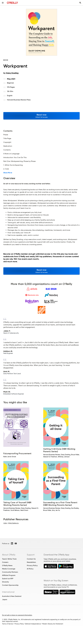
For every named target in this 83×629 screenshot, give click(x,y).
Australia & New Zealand (11, 596)
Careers (5, 562)
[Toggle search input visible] (80, 2)
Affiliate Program (8, 575)
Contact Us (31, 559)
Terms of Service (7, 624)
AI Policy (30, 569)
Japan (4, 599)
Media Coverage (8, 569)
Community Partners (10, 572)
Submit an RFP (7, 578)
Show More (7, 173)
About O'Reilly (8, 554)
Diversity (5, 582)
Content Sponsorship (10, 585)
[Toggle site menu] (2, 2)
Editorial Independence (33, 624)
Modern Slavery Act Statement (52, 624)
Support (31, 554)
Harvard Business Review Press (19, 100)
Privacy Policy (32, 565)
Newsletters (31, 562)
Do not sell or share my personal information (17, 615)
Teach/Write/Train (9, 559)
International (8, 592)
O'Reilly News (7, 565)
